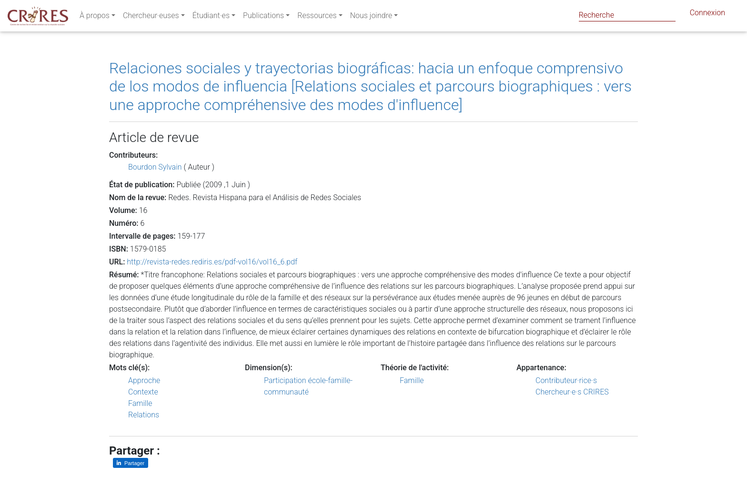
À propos (95, 17)
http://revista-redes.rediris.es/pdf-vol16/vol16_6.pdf (212, 261)
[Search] (627, 15)
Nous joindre (371, 17)
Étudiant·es (211, 17)
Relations (143, 414)
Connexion (707, 14)
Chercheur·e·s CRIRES (572, 391)
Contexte (143, 391)
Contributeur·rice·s (566, 380)
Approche (144, 380)
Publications (263, 17)
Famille (140, 403)
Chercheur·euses (151, 17)
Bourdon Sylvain (155, 167)
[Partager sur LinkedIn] (130, 463)
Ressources (316, 17)
